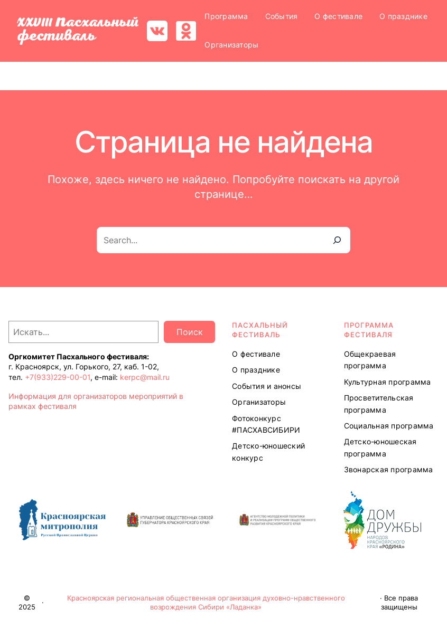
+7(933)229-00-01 (57, 377)
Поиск (189, 332)
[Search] (337, 240)
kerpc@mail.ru (145, 377)
